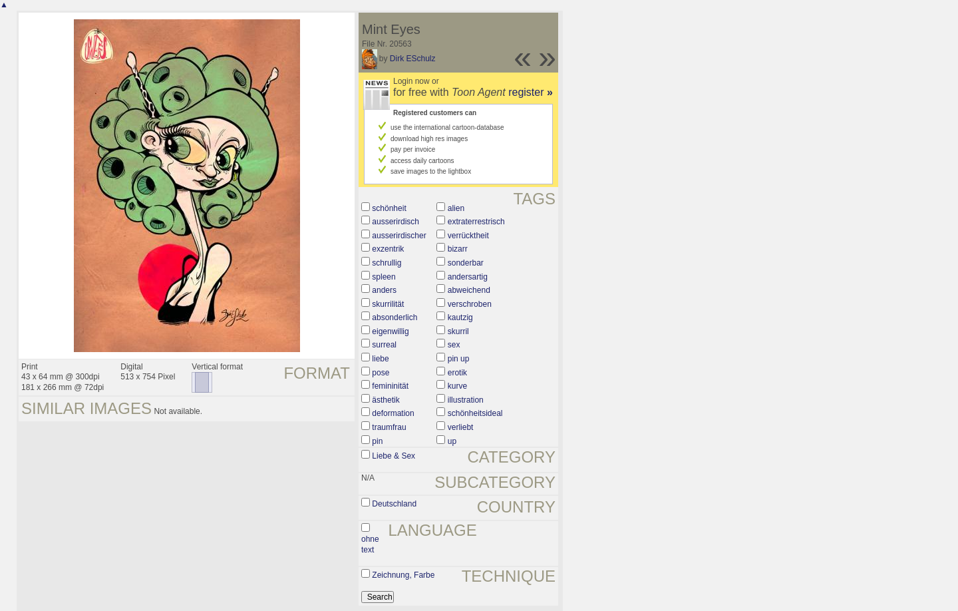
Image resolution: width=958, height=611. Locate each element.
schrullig (386, 263)
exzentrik (388, 249)
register (530, 92)
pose (380, 372)
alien (456, 208)
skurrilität (388, 304)
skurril (458, 331)
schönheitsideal (475, 413)
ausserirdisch (395, 221)
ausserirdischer (399, 235)
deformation (393, 413)
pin (377, 441)
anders (384, 290)
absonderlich (394, 317)
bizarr (458, 249)
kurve (457, 386)
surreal (384, 344)
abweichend (469, 290)
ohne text (370, 544)
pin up (459, 358)
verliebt (461, 427)
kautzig (460, 317)
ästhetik (385, 400)
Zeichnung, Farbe (403, 575)
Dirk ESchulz (413, 58)
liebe (380, 358)
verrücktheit (468, 235)
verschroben (470, 304)
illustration (466, 400)
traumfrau (389, 427)
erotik (457, 372)
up (452, 441)
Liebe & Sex (393, 456)
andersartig (468, 277)
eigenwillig (390, 331)
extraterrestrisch (476, 221)
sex (454, 344)
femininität (390, 386)
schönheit (389, 208)
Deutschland (394, 504)
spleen (383, 277)
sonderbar (466, 263)
